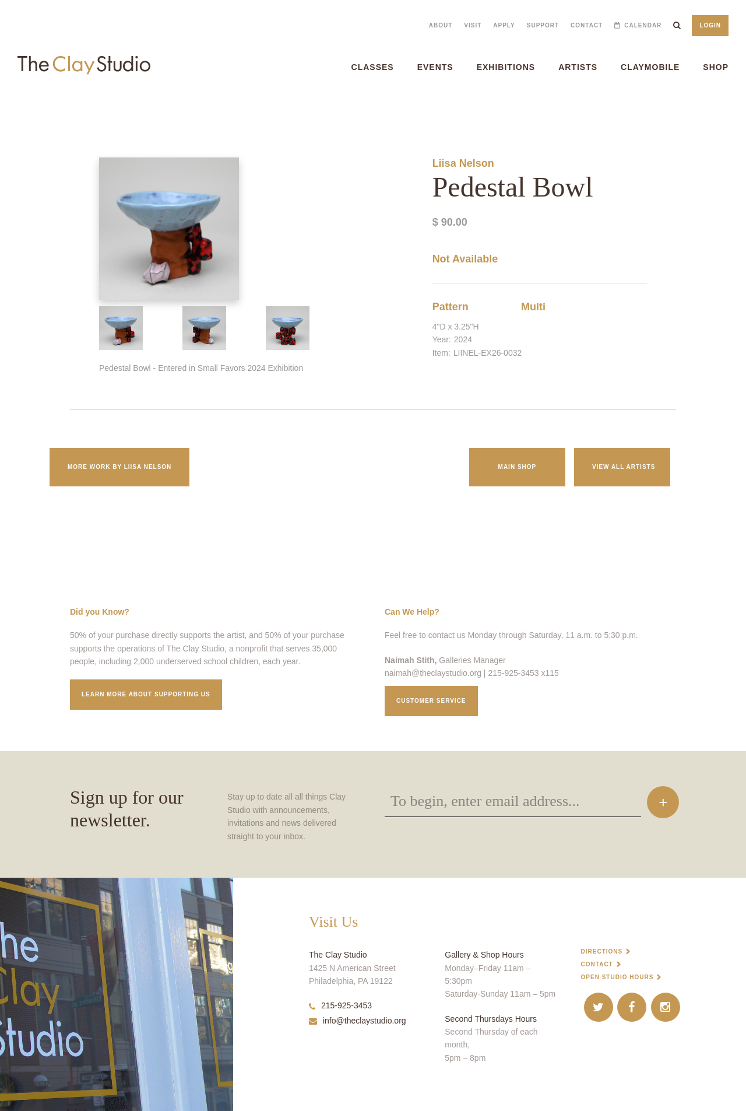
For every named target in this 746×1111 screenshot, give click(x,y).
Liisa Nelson (463, 163)
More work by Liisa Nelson (119, 467)
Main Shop (517, 467)
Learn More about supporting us (146, 694)
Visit (472, 25)
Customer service (431, 701)
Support (543, 25)
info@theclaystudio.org (357, 1020)
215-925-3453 (340, 1005)
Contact (587, 25)
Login (710, 25)
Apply (504, 25)
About (441, 25)
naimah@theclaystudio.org (433, 673)
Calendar (642, 25)
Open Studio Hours (617, 977)
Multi (533, 307)
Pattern (450, 307)
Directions (602, 951)
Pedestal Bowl (17, 110)
